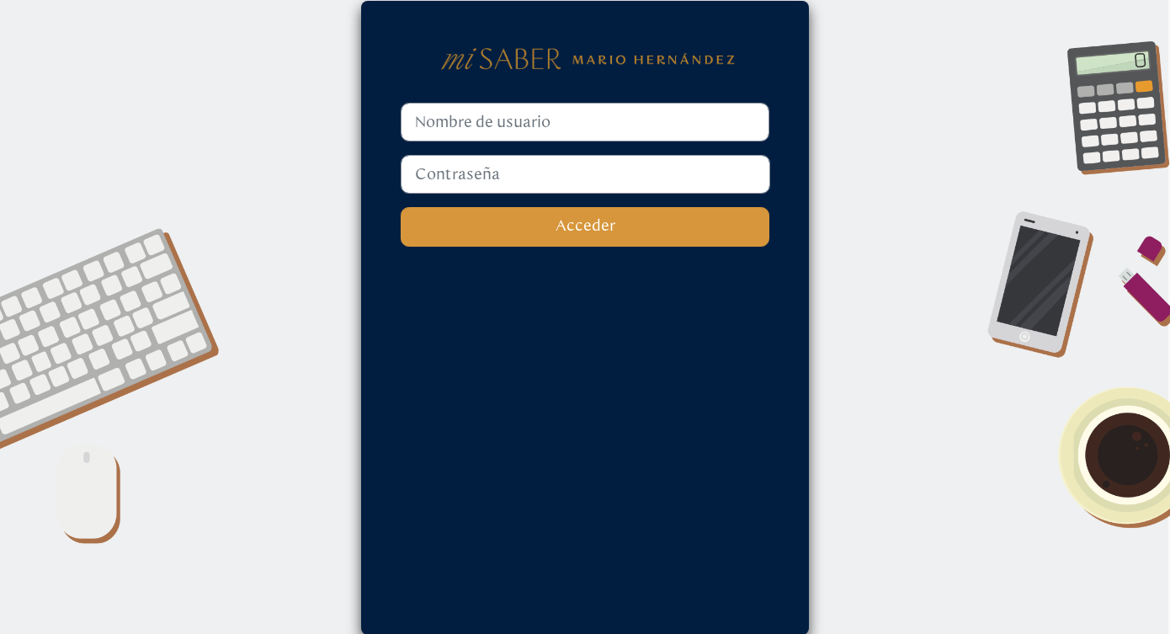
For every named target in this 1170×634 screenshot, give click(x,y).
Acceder (585, 226)
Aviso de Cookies (702, 274)
